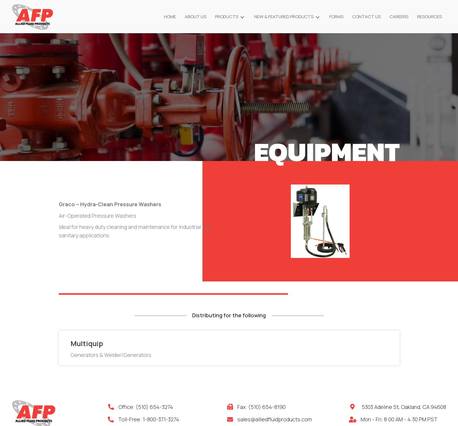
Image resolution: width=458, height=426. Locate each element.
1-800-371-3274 (161, 419)
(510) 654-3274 (154, 406)
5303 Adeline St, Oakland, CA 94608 (404, 406)
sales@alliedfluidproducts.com (274, 419)
